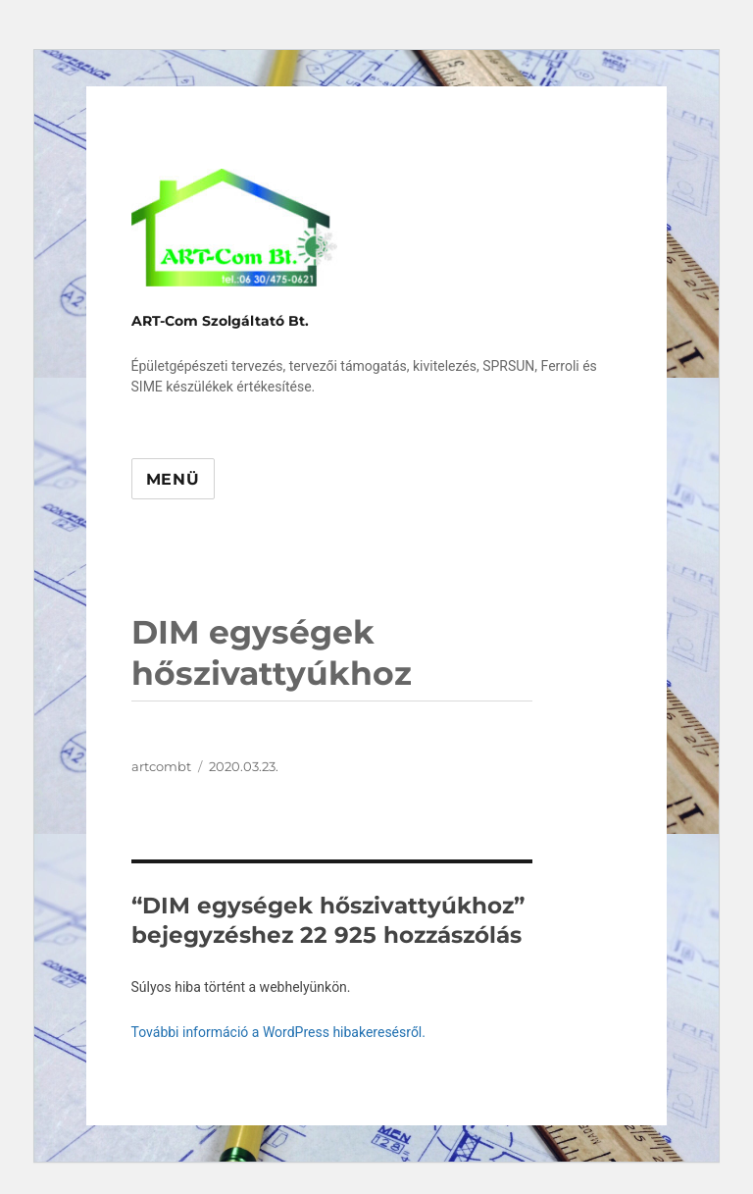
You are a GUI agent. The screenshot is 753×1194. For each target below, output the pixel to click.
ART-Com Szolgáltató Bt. (220, 321)
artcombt (161, 766)
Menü (173, 479)
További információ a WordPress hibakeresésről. (278, 1032)
